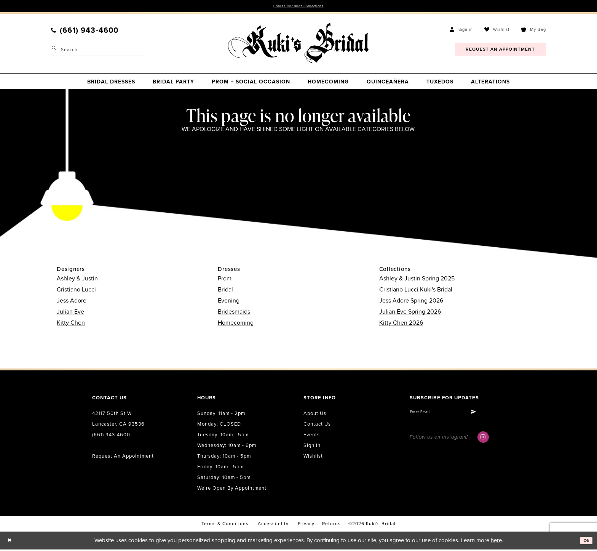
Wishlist (313, 458)
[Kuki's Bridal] (298, 44)
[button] (461, 31)
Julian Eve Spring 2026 (410, 313)
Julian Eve (70, 313)
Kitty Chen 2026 (401, 324)
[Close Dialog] (11, 542)
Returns (331, 525)
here (496, 541)
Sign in (312, 447)
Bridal (225, 291)
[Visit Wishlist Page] (497, 31)
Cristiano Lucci (76, 291)
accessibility (273, 525)
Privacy (306, 525)
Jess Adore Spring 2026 (411, 302)
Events (311, 436)
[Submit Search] (55, 51)
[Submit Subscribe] (501, 415)
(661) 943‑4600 (111, 436)
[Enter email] (458, 415)
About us (314, 415)
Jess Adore (71, 302)
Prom (224, 280)
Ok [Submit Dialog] (584, 541)
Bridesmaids (234, 313)
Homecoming (236, 324)
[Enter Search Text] (97, 51)
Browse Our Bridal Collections (298, 7)
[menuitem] (84, 32)
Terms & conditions (225, 525)
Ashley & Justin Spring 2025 (417, 280)
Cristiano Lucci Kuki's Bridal (415, 291)
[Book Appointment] (500, 51)
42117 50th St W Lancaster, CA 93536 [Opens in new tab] (118, 420)
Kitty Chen (71, 324)
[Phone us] (84, 32)
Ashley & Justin (77, 280)
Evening (228, 302)
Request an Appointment (123, 458)
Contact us (317, 426)
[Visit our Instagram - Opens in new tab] (483, 442)
